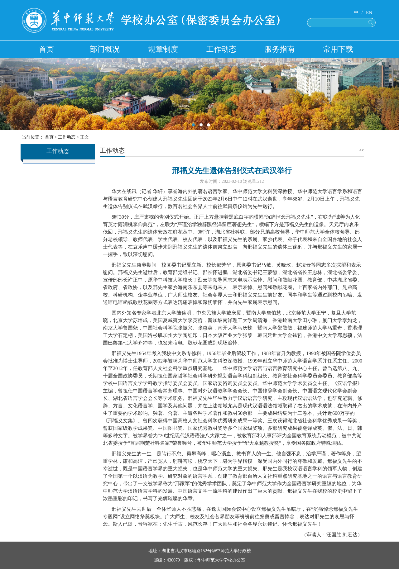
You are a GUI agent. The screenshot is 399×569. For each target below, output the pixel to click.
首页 (46, 49)
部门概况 (105, 49)
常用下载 (338, 49)
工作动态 (221, 49)
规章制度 (163, 49)
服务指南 (280, 49)
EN (369, 12)
